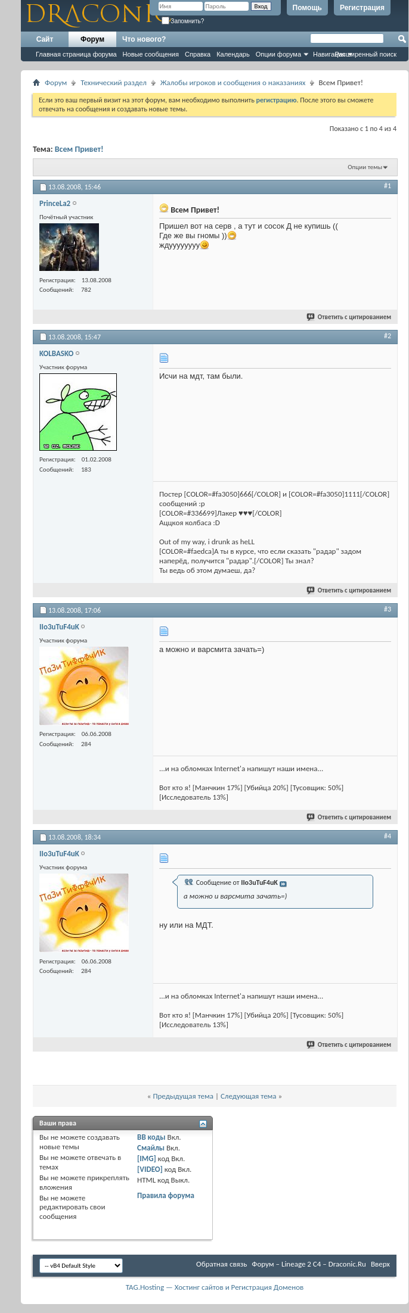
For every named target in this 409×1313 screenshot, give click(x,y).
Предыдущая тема (183, 1095)
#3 (387, 609)
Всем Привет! (79, 149)
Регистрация (362, 8)
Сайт (45, 39)
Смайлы (151, 1147)
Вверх (380, 1263)
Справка (197, 54)
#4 (387, 836)
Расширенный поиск (365, 54)
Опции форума (278, 54)
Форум (92, 39)
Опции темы (365, 167)
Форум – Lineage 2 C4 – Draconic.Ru (309, 1263)
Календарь (233, 54)
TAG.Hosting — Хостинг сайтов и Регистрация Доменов (215, 1287)
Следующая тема (249, 1095)
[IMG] (146, 1158)
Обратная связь (221, 1263)
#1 (387, 186)
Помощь (307, 8)
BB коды (151, 1137)
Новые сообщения (151, 54)
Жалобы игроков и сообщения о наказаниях (232, 82)
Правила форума (165, 1195)
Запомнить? (183, 21)
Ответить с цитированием (349, 317)
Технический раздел (113, 82)
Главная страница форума (76, 54)
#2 (387, 336)
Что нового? (144, 39)
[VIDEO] (150, 1169)
